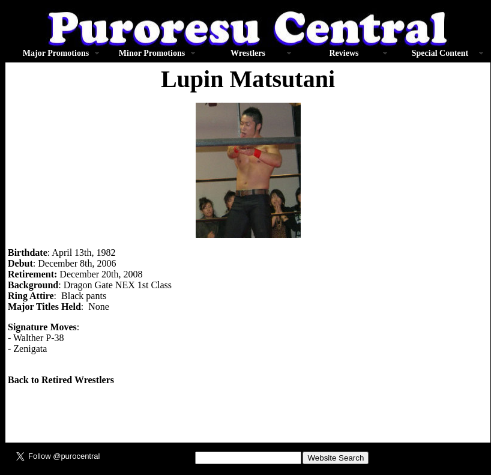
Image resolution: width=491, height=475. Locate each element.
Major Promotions (56, 53)
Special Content (440, 53)
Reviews (344, 53)
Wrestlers (247, 53)
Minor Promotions (152, 53)
